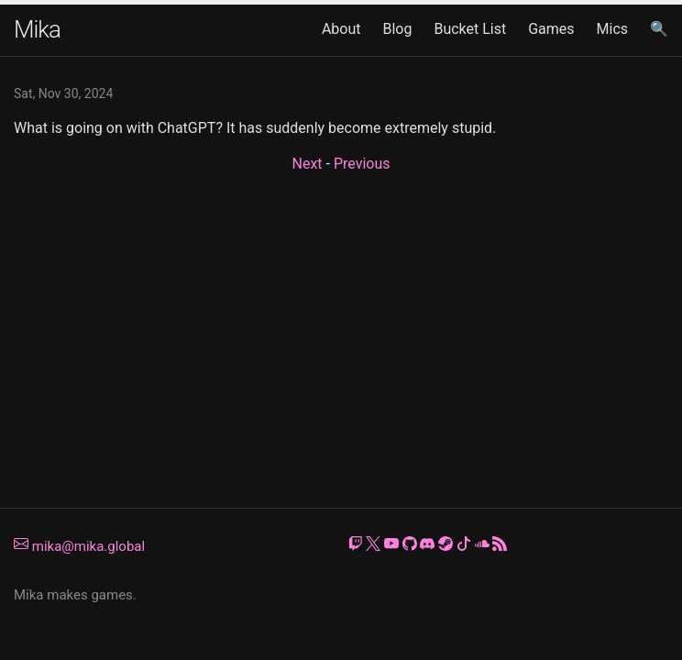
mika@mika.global (79, 546)
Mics (613, 29)
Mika (37, 29)
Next (307, 163)
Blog (397, 29)
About (341, 29)
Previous (362, 163)
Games (551, 29)
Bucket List (470, 29)
